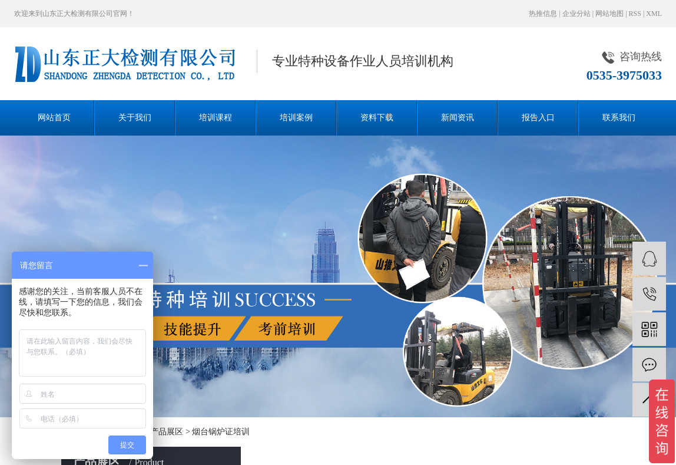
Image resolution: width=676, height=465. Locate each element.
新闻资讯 (457, 117)
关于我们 (134, 117)
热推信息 (543, 13)
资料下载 (376, 117)
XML (654, 13)
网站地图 (609, 13)
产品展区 (166, 431)
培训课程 (215, 117)
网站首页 (54, 117)
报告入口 (538, 117)
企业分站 (576, 13)
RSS (635, 13)
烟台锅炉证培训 (221, 431)
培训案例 (296, 117)
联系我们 (618, 117)
